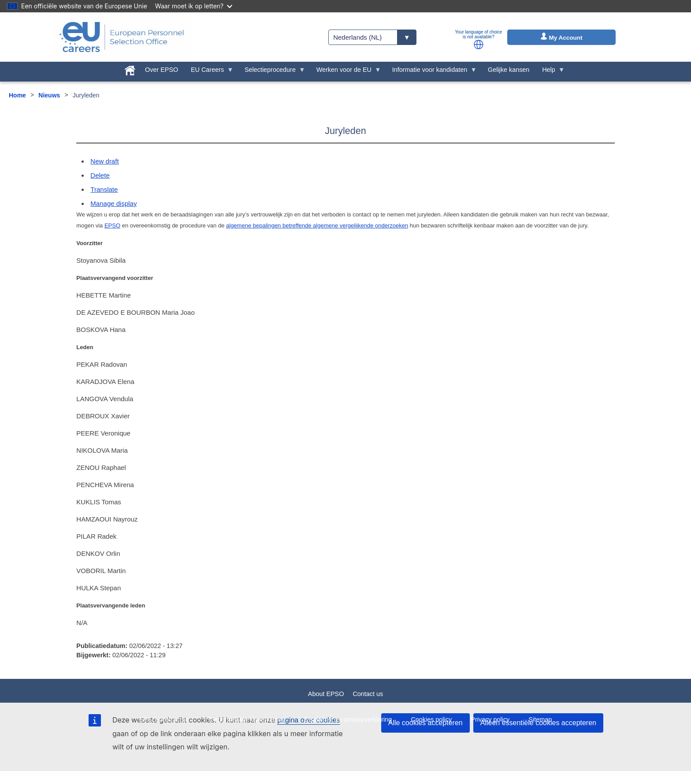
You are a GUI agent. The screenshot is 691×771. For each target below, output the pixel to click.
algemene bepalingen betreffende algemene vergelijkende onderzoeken (317, 225)
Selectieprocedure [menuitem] (271, 72)
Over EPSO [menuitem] (161, 69)
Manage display (113, 203)
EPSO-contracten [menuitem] (164, 719)
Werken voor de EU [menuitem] (345, 72)
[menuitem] (130, 69)
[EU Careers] (121, 37)
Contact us (368, 693)
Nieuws (49, 95)
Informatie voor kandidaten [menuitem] (431, 72)
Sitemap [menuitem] (540, 719)
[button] (478, 44)
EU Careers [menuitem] (209, 72)
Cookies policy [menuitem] (431, 719)
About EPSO (326, 693)
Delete (99, 175)
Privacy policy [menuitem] (490, 719)
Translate (104, 189)
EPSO (112, 225)
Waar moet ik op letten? (193, 6)
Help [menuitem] (550, 72)
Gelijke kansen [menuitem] (508, 69)
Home (17, 95)
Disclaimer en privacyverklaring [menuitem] (348, 719)
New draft (104, 161)
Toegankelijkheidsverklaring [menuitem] (246, 719)
